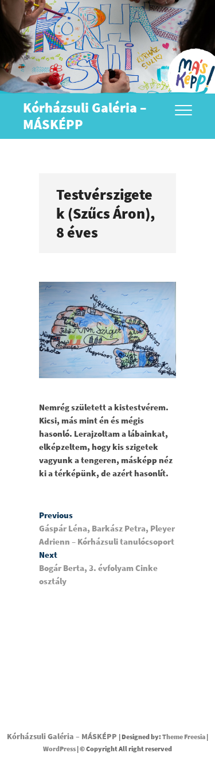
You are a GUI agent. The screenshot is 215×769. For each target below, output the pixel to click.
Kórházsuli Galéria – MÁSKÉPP (85, 116)
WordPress (59, 748)
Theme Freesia (183, 736)
